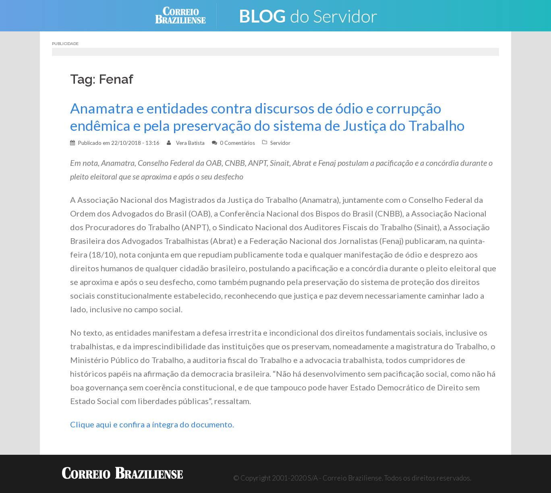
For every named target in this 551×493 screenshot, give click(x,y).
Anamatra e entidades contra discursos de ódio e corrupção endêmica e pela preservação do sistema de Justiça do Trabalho (267, 116)
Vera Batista (190, 143)
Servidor (280, 143)
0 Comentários (237, 143)
